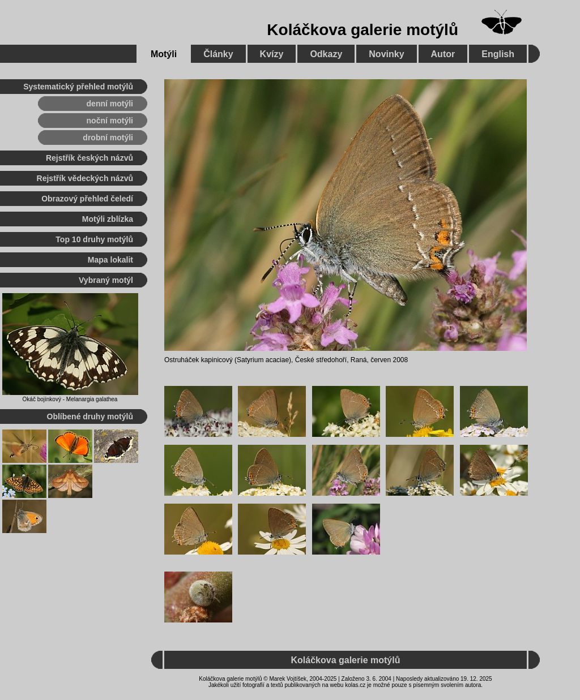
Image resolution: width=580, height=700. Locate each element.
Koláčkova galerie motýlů (362, 29)
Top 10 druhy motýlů (94, 239)
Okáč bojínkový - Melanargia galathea (70, 399)
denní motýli (110, 103)
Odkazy (326, 54)
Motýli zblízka (107, 219)
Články (218, 54)
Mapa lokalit (110, 259)
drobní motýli (108, 137)
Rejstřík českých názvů (89, 157)
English (497, 54)
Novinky (386, 54)
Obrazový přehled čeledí (87, 198)
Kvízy (272, 54)
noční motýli (110, 120)
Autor (443, 54)
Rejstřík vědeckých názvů (85, 178)
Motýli (164, 54)
